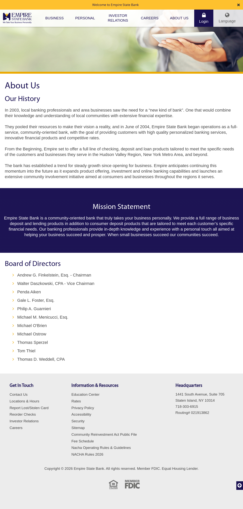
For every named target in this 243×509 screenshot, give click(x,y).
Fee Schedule (82, 441)
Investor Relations (118, 18)
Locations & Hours (24, 401)
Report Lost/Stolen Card (29, 408)
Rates (76, 401)
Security (78, 421)
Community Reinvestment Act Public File (104, 434)
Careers (149, 18)
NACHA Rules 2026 (87, 454)
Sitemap (78, 428)
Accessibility (81, 414)
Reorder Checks (23, 414)
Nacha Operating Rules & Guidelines (101, 448)
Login (204, 18)
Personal (85, 18)
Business (54, 18)
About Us (179, 18)
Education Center (85, 394)
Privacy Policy (82, 408)
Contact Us (19, 394)
